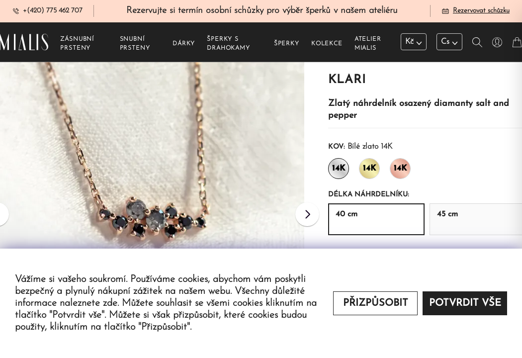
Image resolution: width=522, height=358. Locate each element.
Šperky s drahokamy (228, 45)
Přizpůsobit (375, 303)
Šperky (286, 45)
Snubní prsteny (135, 45)
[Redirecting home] (24, 43)
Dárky (184, 45)
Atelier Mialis (367, 45)
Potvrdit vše (465, 303)
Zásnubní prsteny (77, 45)
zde (110, 303)
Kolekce (327, 45)
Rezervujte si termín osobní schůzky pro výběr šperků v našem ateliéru (262, 11)
